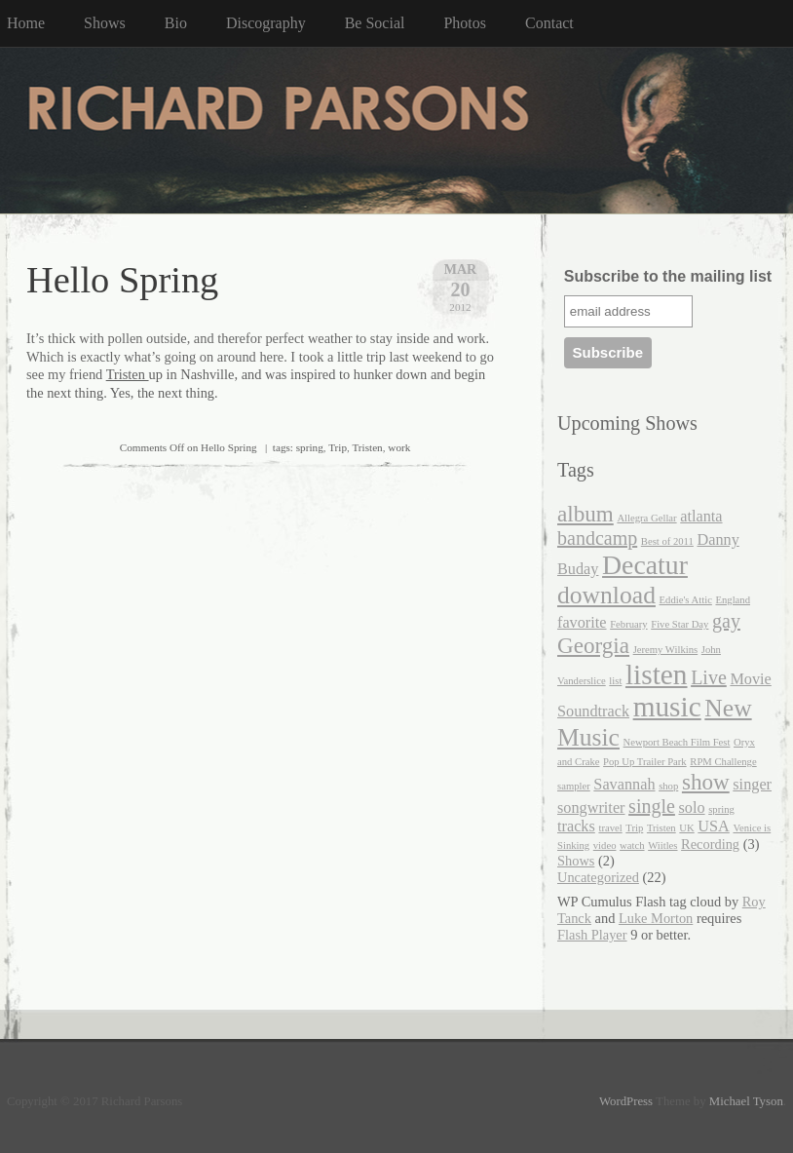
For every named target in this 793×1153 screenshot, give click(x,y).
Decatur (645, 565)
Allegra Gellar (646, 518)
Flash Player (592, 934)
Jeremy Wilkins (666, 649)
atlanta (701, 516)
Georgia (593, 645)
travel (610, 828)
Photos (464, 23)
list (615, 680)
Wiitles (662, 845)
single (651, 806)
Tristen (127, 374)
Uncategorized (598, 877)
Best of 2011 (667, 541)
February (628, 624)
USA (714, 826)
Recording (710, 844)
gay (726, 621)
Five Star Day (679, 624)
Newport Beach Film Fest (677, 742)
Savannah (624, 784)
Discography (266, 23)
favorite (582, 623)
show (706, 781)
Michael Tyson (746, 1101)
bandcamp (597, 538)
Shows (105, 23)
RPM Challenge (723, 761)
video (605, 845)
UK (686, 828)
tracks (576, 826)
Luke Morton (656, 918)
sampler (573, 786)
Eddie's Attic (686, 600)
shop (668, 786)
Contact (549, 23)
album (585, 513)
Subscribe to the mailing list (668, 276)
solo (692, 808)
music (667, 706)
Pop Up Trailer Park (645, 761)
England (732, 600)
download (606, 595)
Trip (337, 447)
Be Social (375, 23)
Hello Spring (122, 279)
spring (309, 447)
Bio (176, 23)
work (399, 447)
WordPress (626, 1101)
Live (709, 677)
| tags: (208, 447)
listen (656, 674)
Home (26, 23)
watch (632, 845)
